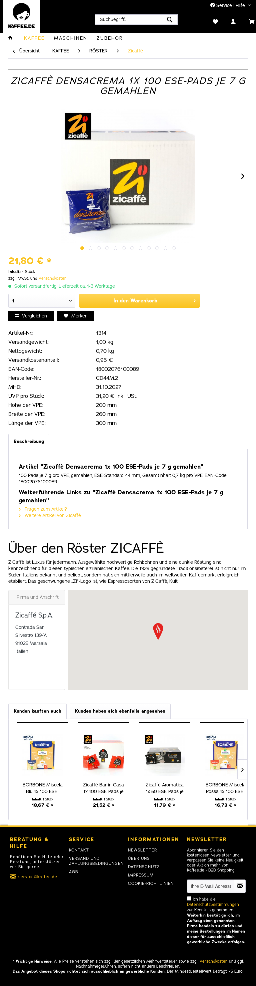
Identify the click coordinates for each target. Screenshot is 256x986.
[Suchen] (170, 19)
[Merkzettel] (208, 21)
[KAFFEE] (34, 38)
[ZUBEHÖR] (110, 38)
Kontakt (79, 850)
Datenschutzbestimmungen (213, 904)
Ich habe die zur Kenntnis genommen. (216, 921)
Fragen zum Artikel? (43, 509)
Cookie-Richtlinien (151, 883)
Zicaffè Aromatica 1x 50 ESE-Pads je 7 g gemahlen (165, 788)
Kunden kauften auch (37, 711)
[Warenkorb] (244, 21)
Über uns (139, 858)
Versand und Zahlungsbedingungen (96, 861)
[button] (158, 631)
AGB (73, 872)
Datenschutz (144, 867)
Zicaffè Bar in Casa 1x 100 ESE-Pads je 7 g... (103, 788)
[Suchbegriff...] (136, 19)
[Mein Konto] (226, 21)
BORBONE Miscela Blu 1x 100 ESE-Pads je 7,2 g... (43, 788)
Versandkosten (53, 278)
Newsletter (142, 850)
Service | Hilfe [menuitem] (228, 5)
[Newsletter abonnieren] (240, 886)
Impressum (141, 875)
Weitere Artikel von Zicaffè (50, 515)
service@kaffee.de (37, 877)
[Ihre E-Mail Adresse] (210, 886)
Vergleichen (31, 316)
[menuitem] (136, 19)
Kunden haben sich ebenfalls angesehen (120, 711)
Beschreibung (29, 441)
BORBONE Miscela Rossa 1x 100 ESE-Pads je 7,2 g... (226, 788)
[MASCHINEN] (70, 38)
